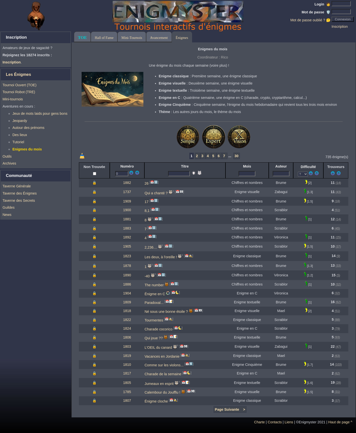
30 (237, 156)
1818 (127, 311)
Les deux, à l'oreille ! (161, 257)
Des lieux (19, 135)
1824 (127, 328)
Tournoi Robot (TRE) (18, 92)
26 (147, 183)
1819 (127, 356)
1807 (127, 401)
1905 (127, 246)
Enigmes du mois (27, 149)
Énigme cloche (156, 401)
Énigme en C (155, 294)
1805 (127, 383)
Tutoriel (18, 142)
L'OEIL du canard (158, 347)
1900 (127, 210)
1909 (127, 201)
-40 (147, 276)
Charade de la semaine (163, 374)
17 (147, 202)
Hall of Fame (104, 38)
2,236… (151, 247)
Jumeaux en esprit (159, 384)
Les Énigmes (18, 74)
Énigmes (182, 38)
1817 (127, 373)
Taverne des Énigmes (19, 193)
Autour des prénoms (28, 128)
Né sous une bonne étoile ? (166, 312)
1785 (127, 392)
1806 (127, 337)
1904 (127, 293)
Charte (259, 422)
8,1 (147, 211)
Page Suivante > (230, 409)
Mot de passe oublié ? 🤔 (310, 20)
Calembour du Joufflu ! (162, 392)
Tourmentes (154, 320)
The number (154, 285)
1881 (127, 219)
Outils (7, 156)
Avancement (159, 38)
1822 (127, 320)
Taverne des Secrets (18, 200)
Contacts (275, 422)
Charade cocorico (159, 329)
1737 (127, 192)
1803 (127, 346)
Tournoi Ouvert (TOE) (19, 85)
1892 (127, 237)
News (6, 215)
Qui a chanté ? (156, 193)
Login (322, 4)
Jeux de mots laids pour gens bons (39, 113)
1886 (127, 284)
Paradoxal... (154, 303)
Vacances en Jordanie (162, 356)
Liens (289, 422)
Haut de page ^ (340, 422)
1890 (127, 275)
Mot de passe (316, 12)
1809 (127, 302)
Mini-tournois (12, 99)
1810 (127, 365)
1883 (127, 228)
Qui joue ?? (154, 338)
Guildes (8, 207)
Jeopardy (19, 121)
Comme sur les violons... (164, 365)
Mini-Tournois (131, 38)
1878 (127, 266)
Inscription (340, 27)
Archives (9, 163)
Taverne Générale (16, 186)
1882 (127, 183)
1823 (127, 256)
